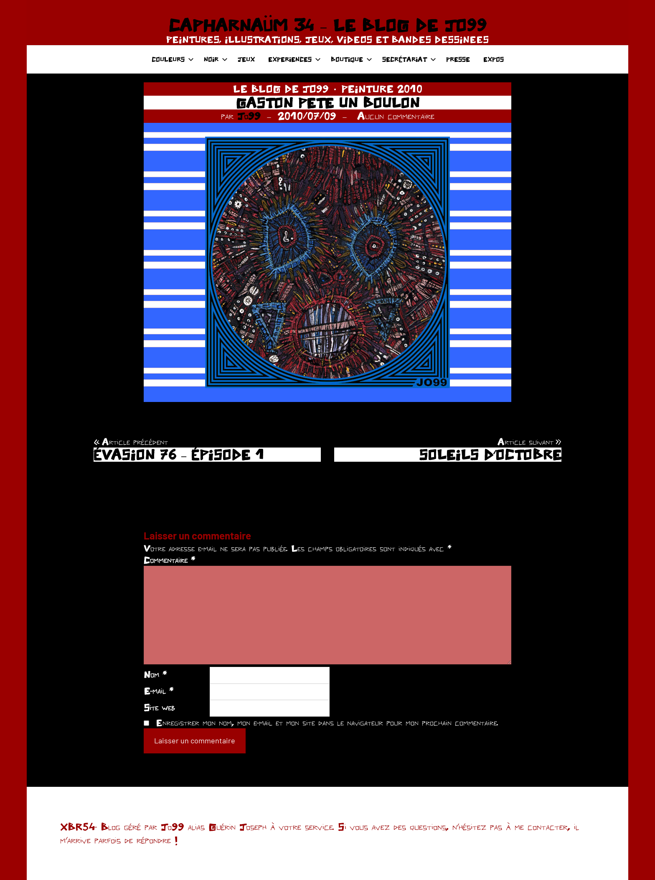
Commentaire (169, 560)
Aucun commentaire (395, 115)
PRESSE (458, 59)
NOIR (216, 59)
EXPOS (493, 59)
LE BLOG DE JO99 (281, 88)
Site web (159, 707)
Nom (155, 674)
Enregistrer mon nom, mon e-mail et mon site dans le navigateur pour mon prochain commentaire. (327, 722)
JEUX (246, 59)
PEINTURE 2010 (381, 88)
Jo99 (249, 115)
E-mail (158, 691)
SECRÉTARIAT (409, 59)
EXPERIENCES (294, 59)
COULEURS (173, 59)
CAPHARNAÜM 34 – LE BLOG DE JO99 (327, 25)
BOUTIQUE (351, 59)
